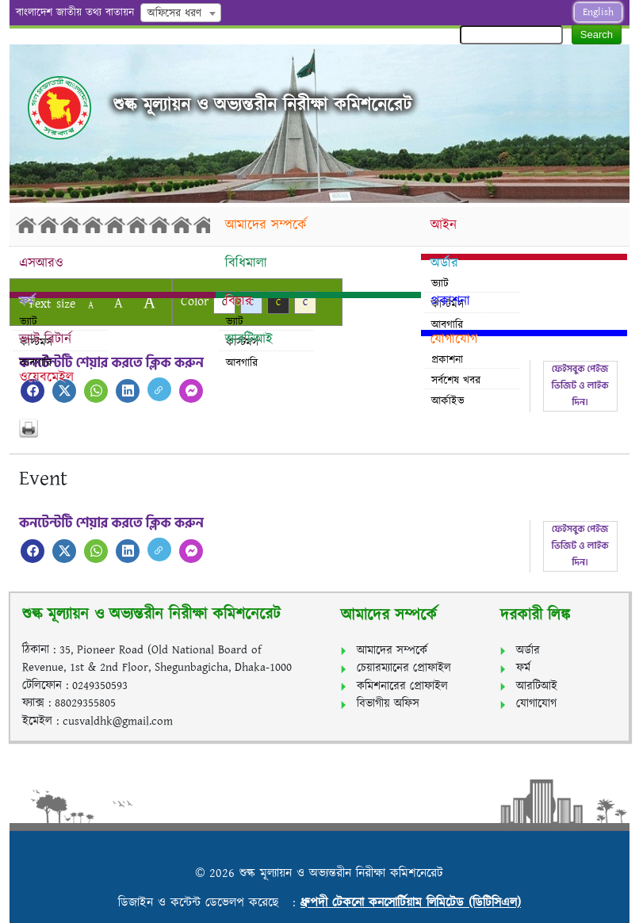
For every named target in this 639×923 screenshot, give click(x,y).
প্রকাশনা (450, 301)
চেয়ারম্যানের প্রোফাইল (404, 668)
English (598, 12)
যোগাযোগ (453, 339)
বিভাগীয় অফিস (388, 703)
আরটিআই (249, 339)
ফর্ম (27, 301)
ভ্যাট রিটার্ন (45, 339)
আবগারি (242, 363)
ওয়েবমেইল (46, 377)
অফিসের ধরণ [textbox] (174, 13)
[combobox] (180, 12)
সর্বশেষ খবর (455, 381)
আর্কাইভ (448, 401)
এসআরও (41, 263)
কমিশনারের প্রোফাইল (402, 686)
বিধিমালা (246, 263)
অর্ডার (444, 263)
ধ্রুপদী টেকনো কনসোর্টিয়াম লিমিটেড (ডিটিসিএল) (410, 903)
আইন (443, 225)
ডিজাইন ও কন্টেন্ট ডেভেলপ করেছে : (209, 903)
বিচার (238, 301)
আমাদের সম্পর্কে (266, 225)
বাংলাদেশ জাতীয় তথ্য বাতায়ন (75, 13)
